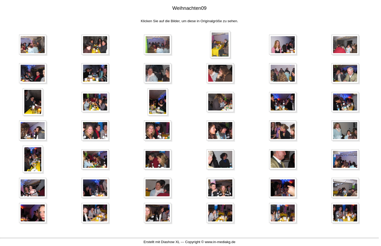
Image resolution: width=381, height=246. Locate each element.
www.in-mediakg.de (220, 242)
